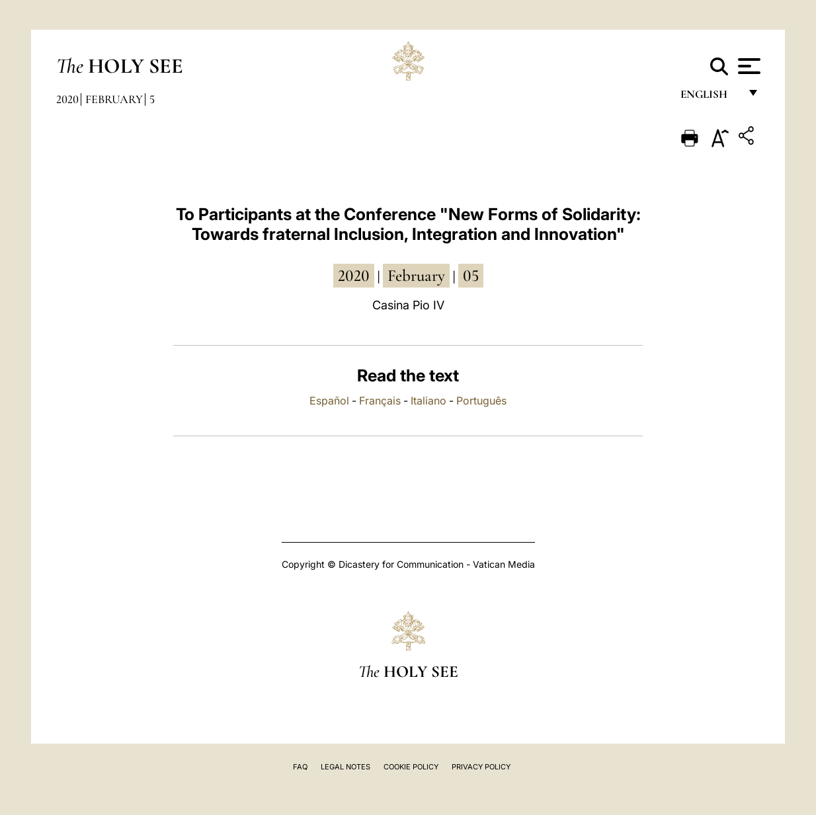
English (710, 97)
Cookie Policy (411, 766)
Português (481, 400)
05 (471, 276)
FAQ (300, 766)
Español (329, 400)
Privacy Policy (481, 766)
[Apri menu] (747, 66)
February (114, 99)
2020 (67, 99)
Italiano (428, 400)
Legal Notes (345, 766)
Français (380, 400)
